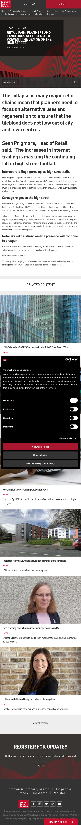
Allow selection (40, 455)
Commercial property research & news (26, 11)
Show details (65, 438)
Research (40, 793)
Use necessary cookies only (40, 463)
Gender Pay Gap (17, 815)
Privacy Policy (35, 819)
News (48, 11)
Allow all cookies (40, 447)
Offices (22, 793)
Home (3, 11)
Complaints (67, 811)
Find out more (15, 48)
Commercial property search (27, 789)
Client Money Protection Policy (58, 815)
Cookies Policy (57, 811)
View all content (40, 723)
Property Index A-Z (23, 819)
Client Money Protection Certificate (35, 815)
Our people (63, 789)
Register (59, 793)
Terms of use (46, 811)
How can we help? (58, 821)
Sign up (40, 765)
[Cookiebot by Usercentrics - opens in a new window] (65, 360)
